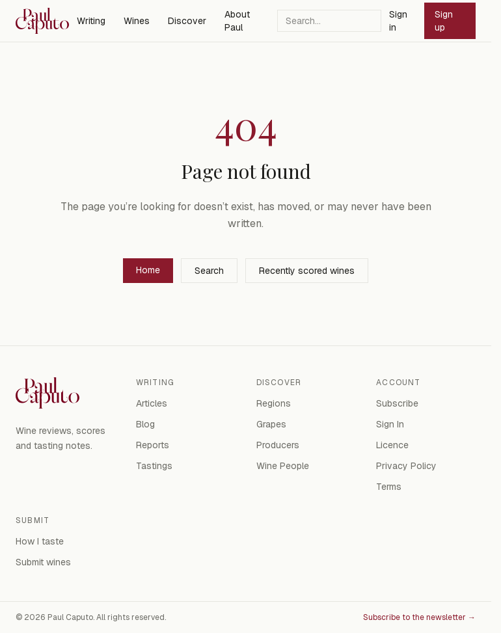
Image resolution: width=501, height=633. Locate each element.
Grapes (271, 424)
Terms (388, 486)
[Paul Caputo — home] (42, 21)
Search (209, 270)
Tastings (154, 466)
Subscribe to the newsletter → (419, 617)
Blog (145, 424)
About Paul (237, 20)
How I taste (40, 541)
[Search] (329, 21)
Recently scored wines (307, 270)
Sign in (398, 20)
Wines (137, 21)
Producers (277, 445)
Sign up (444, 20)
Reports (152, 445)
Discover (187, 21)
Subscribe (397, 403)
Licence (392, 445)
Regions (273, 403)
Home (148, 270)
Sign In (390, 424)
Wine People (282, 466)
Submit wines (43, 562)
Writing (91, 21)
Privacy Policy (406, 466)
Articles (151, 403)
